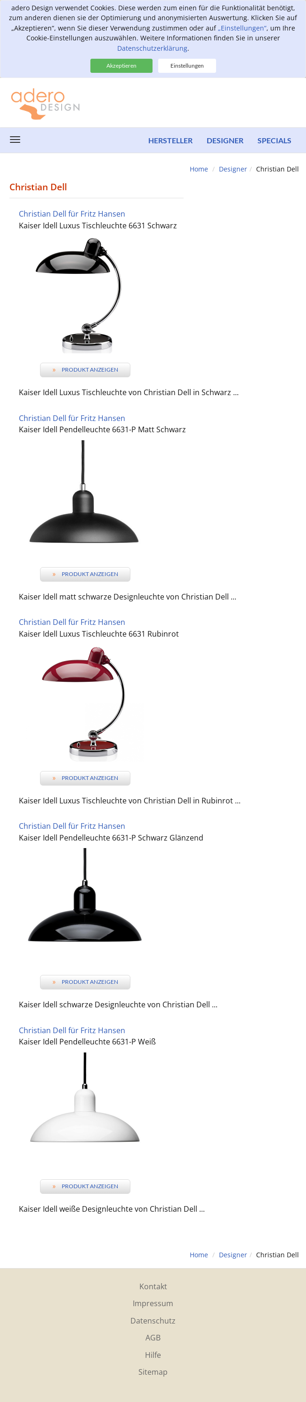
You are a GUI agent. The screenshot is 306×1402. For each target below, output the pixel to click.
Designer (225, 140)
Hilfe (153, 1355)
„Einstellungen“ (242, 27)
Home (199, 168)
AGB (153, 1337)
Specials (274, 140)
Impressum (153, 1303)
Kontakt (153, 1286)
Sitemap (153, 1372)
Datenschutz (153, 1321)
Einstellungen (187, 65)
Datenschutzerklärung (152, 48)
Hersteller (170, 140)
